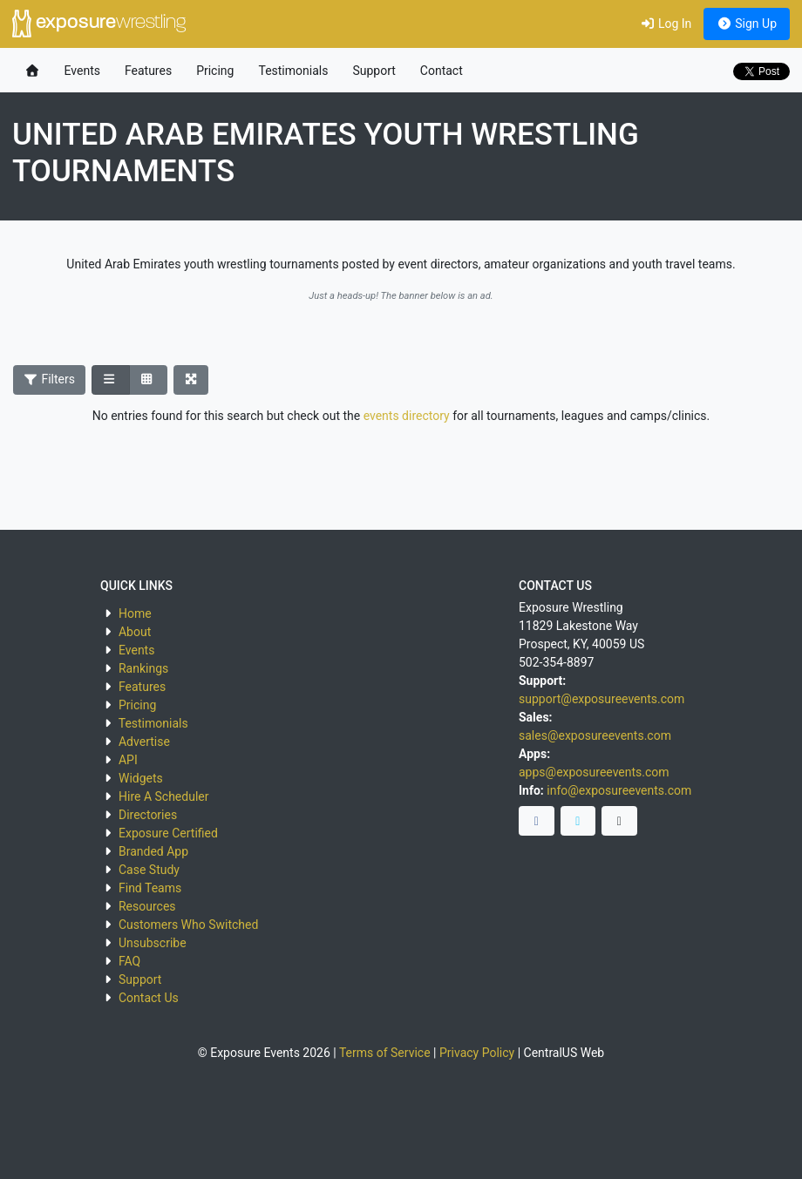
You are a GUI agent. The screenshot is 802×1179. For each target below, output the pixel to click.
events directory (407, 416)
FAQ (129, 961)
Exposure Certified (168, 833)
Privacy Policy (476, 1053)
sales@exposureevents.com (595, 735)
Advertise (144, 742)
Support (373, 71)
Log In (665, 23)
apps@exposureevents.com (594, 772)
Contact (441, 71)
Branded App (153, 851)
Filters (50, 379)
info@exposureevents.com (619, 790)
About (135, 632)
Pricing (215, 71)
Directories (148, 815)
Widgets (141, 778)
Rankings (143, 668)
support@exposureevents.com (601, 699)
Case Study (149, 870)
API (128, 760)
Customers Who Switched (188, 925)
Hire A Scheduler (163, 796)
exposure (99, 23)
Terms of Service (385, 1053)
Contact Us (149, 998)
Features (148, 71)
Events (82, 71)
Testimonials (293, 71)
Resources (147, 906)
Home (135, 613)
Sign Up (747, 23)
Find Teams (150, 888)
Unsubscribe (153, 943)
